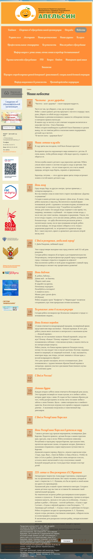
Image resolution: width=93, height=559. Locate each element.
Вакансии (46, 67)
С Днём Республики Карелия (51, 417)
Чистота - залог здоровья (49, 100)
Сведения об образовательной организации (40, 29)
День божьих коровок (46, 322)
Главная (12, 29)
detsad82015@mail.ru (9, 151)
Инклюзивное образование (73, 44)
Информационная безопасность (30, 81)
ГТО (42, 59)
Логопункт (29, 37)
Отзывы (69, 29)
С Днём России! (43, 375)
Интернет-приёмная (76, 59)
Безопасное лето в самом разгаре (54, 309)
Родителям (15, 37)
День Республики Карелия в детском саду (58, 430)
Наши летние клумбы (47, 142)
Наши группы (66, 37)
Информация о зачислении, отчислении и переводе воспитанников (46, 52)
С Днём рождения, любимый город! (54, 240)
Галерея (80, 37)
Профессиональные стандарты (23, 44)
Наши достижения (47, 37)
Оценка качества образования (21, 59)
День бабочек (42, 272)
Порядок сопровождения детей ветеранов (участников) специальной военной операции (46, 74)
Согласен (67, 541)
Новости (81, 29)
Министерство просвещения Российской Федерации (11, 266)
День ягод (40, 185)
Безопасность (49, 44)
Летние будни (42, 388)
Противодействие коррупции (64, 81)
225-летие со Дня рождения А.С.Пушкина (58, 472)
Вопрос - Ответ (54, 59)
